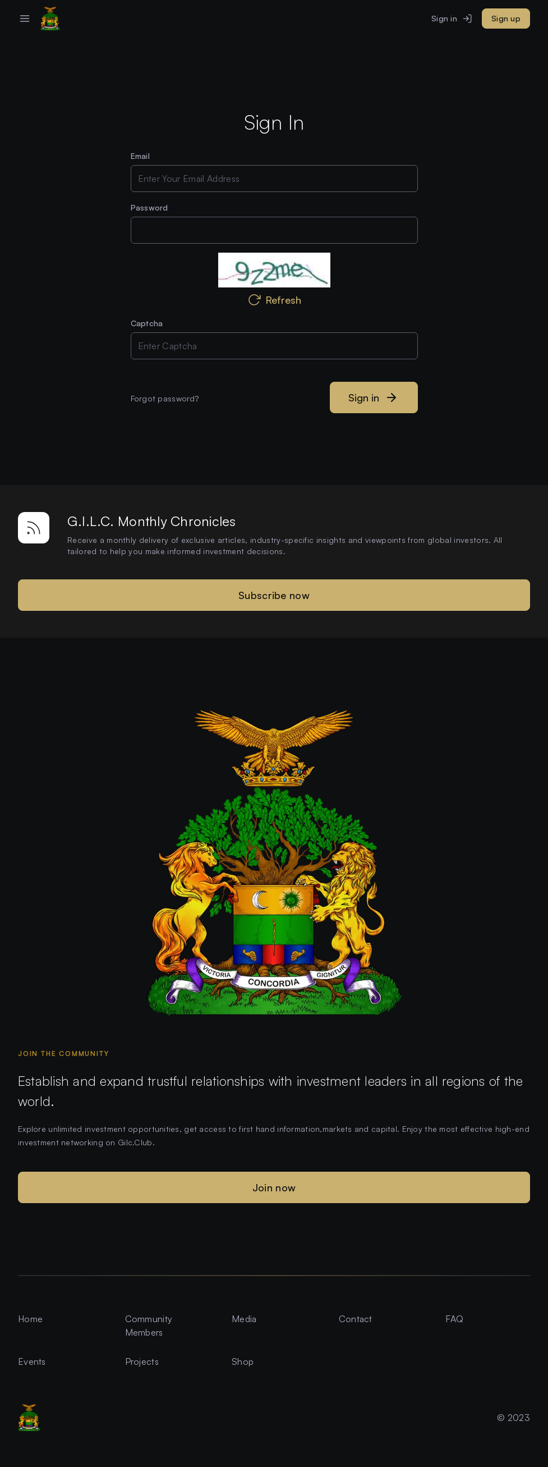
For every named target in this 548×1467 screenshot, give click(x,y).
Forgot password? (165, 398)
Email (140, 156)
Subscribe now (274, 595)
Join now (274, 1187)
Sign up (506, 18)
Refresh (274, 300)
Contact (355, 1318)
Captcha (147, 323)
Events (32, 1361)
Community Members (149, 1325)
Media (244, 1318)
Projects (142, 1361)
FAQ (454, 1318)
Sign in (452, 18)
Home (30, 1318)
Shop (243, 1361)
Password (149, 207)
